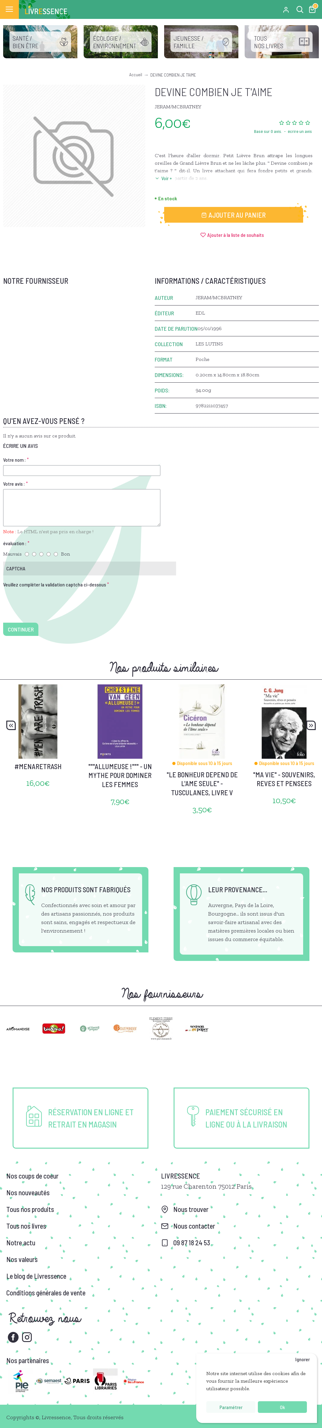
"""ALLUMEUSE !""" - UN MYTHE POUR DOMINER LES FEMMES (120, 775)
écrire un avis (300, 131)
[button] (11, 725)
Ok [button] (282, 1407)
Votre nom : (14, 460)
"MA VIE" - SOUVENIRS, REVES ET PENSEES (284, 779)
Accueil (135, 74)
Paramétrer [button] (230, 1407)
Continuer (21, 629)
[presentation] (47, 601)
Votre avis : (14, 484)
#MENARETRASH (38, 766)
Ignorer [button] (302, 1359)
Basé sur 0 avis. (268, 131)
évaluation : (14, 543)
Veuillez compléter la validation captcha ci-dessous (54, 584)
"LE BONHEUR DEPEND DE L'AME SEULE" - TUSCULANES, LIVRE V (202, 783)
